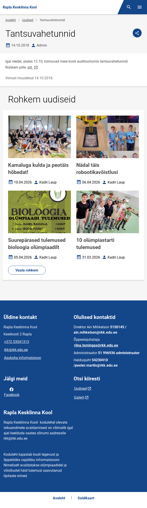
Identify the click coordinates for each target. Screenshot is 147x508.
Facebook (11, 391)
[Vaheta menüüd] (139, 7)
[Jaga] (137, 33)
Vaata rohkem (26, 270)
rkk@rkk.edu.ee (16, 350)
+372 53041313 (16, 342)
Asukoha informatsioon (22, 358)
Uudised (27, 20)
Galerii (79, 397)
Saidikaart (86, 498)
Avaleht (10, 20)
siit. (32, 67)
